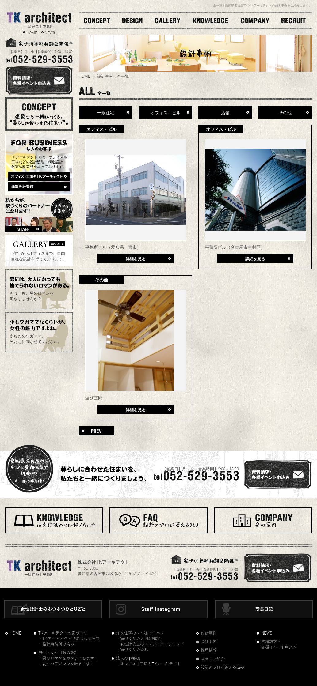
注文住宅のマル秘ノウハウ (140, 633)
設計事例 (209, 633)
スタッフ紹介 (213, 659)
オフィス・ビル (166, 112)
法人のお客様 (128, 658)
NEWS (50, 32)
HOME (31, 32)
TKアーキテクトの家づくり (62, 633)
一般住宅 (105, 112)
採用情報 (209, 650)
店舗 (225, 112)
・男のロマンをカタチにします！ (68, 658)
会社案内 (209, 642)
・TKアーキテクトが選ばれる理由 (68, 639)
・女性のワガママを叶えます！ (66, 664)
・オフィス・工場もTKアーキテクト (148, 664)
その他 (285, 112)
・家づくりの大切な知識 (138, 639)
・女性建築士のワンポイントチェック (150, 644)
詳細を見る (136, 258)
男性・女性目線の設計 (58, 653)
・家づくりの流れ (132, 650)
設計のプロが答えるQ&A (222, 667)
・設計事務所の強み (56, 644)
